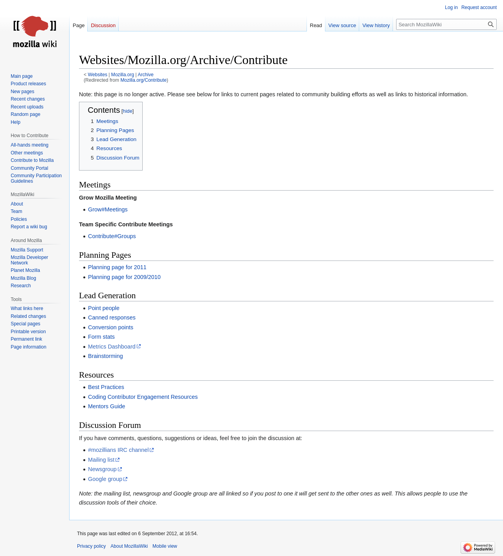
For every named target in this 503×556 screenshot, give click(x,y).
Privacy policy (91, 546)
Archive (145, 74)
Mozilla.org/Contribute (143, 80)
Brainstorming (105, 356)
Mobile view (164, 546)
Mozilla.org (122, 74)
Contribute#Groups (112, 236)
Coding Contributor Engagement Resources (143, 397)
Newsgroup (102, 469)
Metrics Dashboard (112, 346)
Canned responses (112, 317)
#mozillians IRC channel (118, 450)
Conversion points (110, 327)
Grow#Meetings (108, 209)
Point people (103, 308)
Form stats (101, 337)
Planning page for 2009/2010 (124, 277)
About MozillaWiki (129, 546)
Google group (105, 479)
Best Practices (106, 387)
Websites (97, 74)
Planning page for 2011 (117, 267)
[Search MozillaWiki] (446, 24)
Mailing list (101, 460)
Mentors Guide (106, 406)
